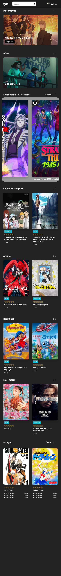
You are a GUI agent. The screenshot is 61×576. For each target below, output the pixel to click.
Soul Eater (8, 490)
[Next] (55, 11)
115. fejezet (9, 497)
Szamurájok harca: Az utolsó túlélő (42, 429)
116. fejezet (9, 495)
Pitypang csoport (40, 304)
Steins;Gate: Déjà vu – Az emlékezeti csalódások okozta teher (44, 239)
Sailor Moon (38, 490)
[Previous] (53, 11)
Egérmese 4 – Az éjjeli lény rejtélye (15, 368)
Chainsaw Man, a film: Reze (15, 304)
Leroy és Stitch (39, 367)
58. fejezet (37, 497)
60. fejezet (37, 493)
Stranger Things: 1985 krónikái (45, 179)
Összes (49, 442)
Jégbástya (10, 42)
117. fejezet (9, 493)
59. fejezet (37, 495)
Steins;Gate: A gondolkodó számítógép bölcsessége (15, 238)
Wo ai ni (7, 428)
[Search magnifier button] (34, 3)
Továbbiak (48, 95)
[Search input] (23, 3)
